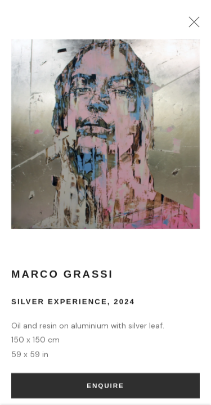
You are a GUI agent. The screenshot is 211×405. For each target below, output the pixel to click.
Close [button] (191, 25)
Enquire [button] (105, 388)
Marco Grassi (62, 277)
